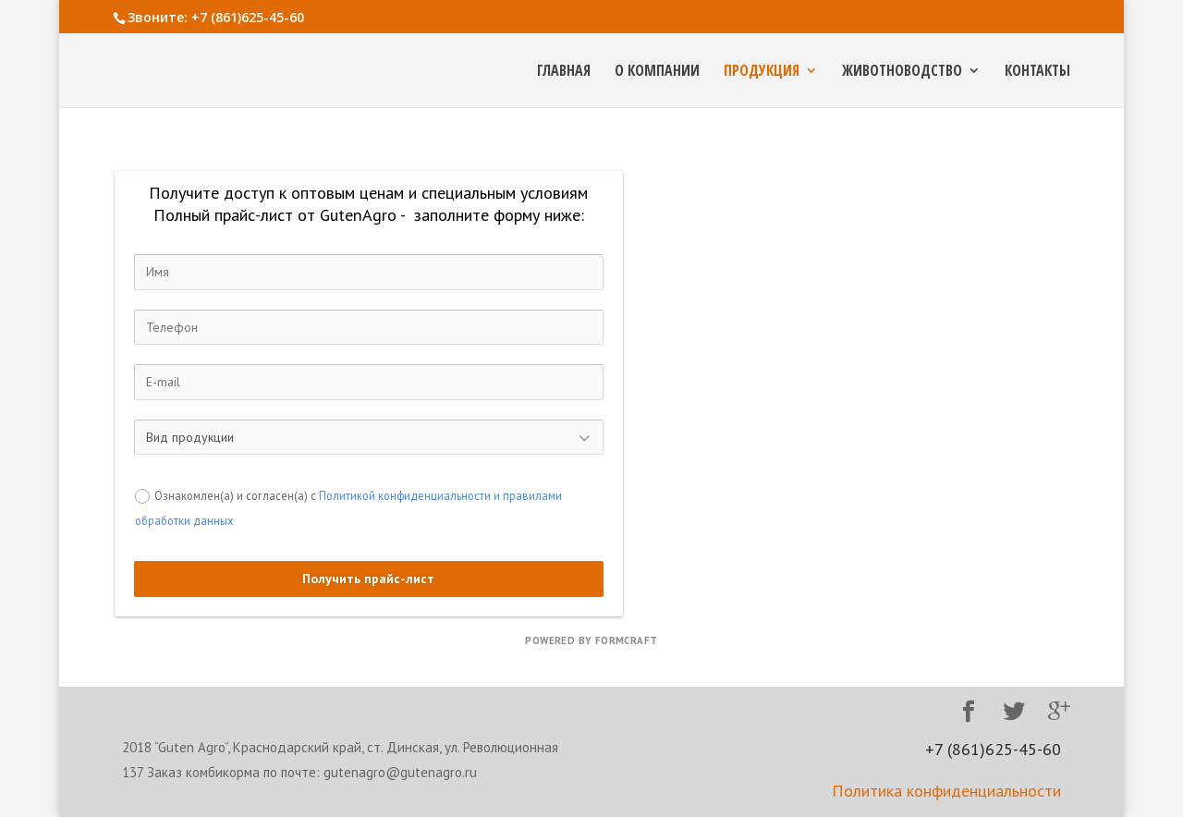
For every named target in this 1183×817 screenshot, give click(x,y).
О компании (657, 72)
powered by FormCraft (591, 640)
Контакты (1037, 72)
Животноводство (902, 72)
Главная (564, 72)
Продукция (761, 72)
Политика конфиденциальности (946, 790)
